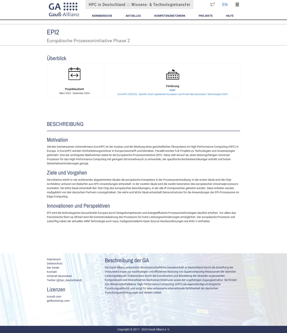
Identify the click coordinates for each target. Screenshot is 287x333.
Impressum (54, 259)
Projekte (206, 15)
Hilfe (230, 15)
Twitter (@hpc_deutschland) (64, 280)
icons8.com (54, 296)
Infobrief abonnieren (59, 276)
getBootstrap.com (58, 300)
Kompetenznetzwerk (169, 15)
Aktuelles (133, 15)
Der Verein (53, 267)
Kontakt (52, 271)
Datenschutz (55, 263)
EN (225, 4)
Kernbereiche (102, 15)
